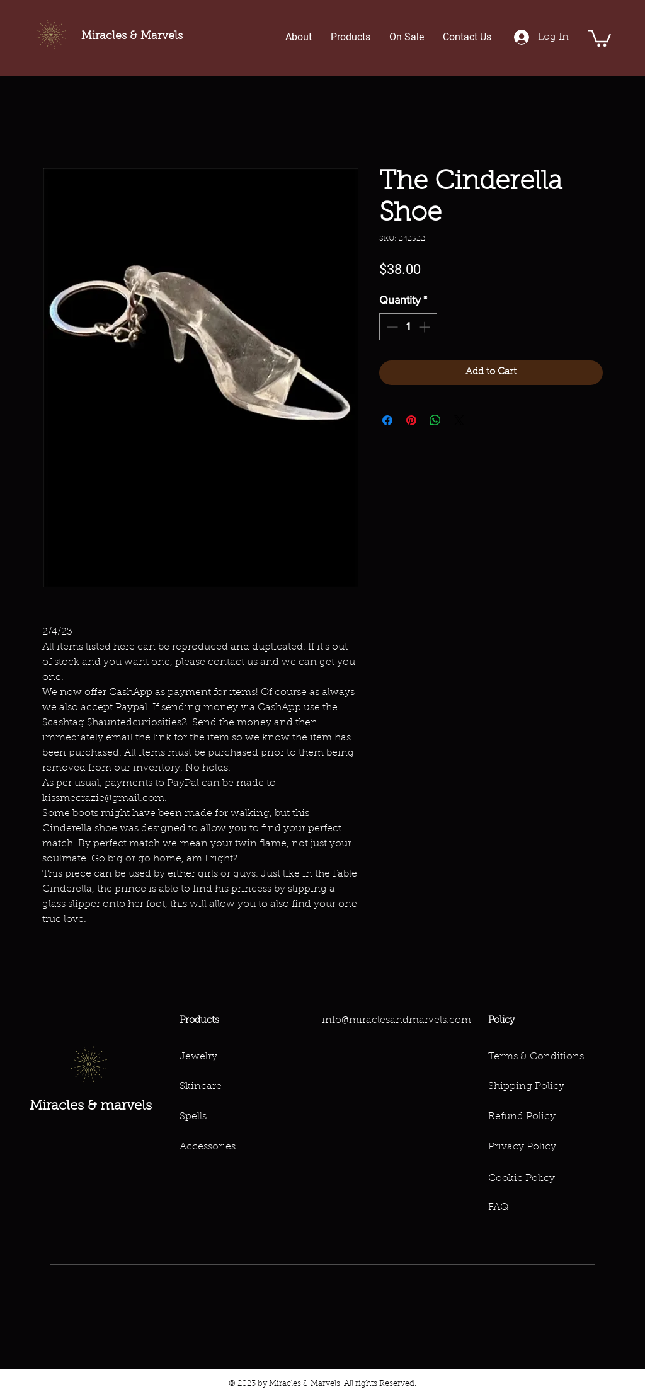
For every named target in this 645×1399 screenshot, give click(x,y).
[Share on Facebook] (387, 420)
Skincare (201, 1086)
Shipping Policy (526, 1086)
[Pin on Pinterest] (411, 420)
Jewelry (198, 1057)
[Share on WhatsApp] (435, 420)
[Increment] (425, 327)
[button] (599, 37)
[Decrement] (391, 327)
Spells (193, 1117)
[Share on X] (459, 420)
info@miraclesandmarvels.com (396, 1020)
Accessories (208, 1147)
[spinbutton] (408, 327)
